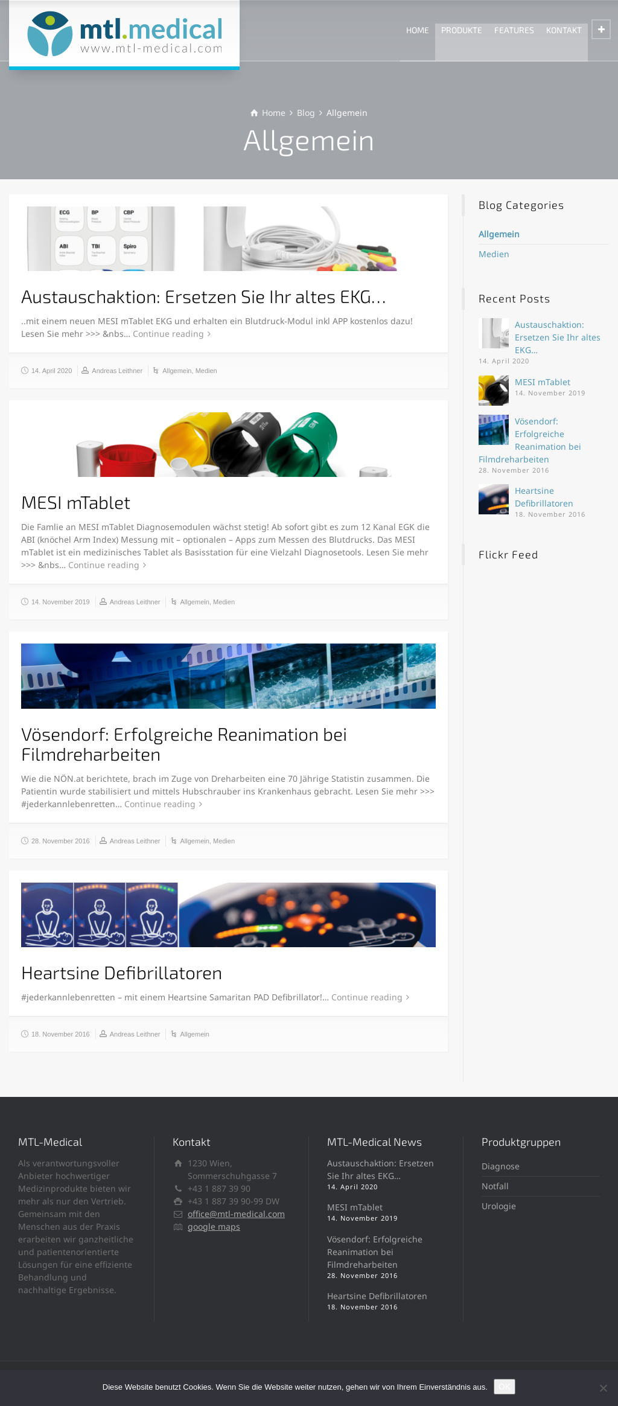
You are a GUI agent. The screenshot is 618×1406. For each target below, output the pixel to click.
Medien (206, 370)
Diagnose (501, 1166)
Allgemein (176, 370)
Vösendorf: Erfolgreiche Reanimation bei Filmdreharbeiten (184, 743)
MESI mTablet (75, 502)
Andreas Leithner (117, 370)
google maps (214, 1226)
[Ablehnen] (603, 1388)
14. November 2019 (60, 602)
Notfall (495, 1186)
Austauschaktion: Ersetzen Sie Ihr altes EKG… (203, 296)
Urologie (499, 1206)
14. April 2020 (51, 370)
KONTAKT (564, 30)
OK (505, 1387)
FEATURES (514, 30)
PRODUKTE (461, 30)
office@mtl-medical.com (236, 1213)
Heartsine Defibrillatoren (121, 972)
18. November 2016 (60, 1034)
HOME (417, 30)
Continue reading (168, 333)
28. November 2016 (60, 841)
